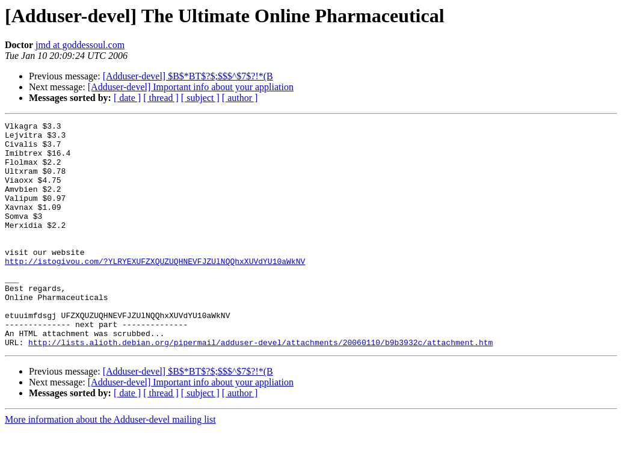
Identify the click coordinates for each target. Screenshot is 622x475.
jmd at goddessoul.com (80, 45)
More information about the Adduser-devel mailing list (110, 464)
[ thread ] (161, 98)
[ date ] (127, 98)
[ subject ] (200, 98)
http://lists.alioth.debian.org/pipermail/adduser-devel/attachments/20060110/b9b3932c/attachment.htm (260, 387)
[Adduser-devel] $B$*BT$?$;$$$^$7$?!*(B (188, 76)
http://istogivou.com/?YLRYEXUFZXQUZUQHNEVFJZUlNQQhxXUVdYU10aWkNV (155, 289)
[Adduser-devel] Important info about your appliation (191, 87)
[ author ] (240, 98)
